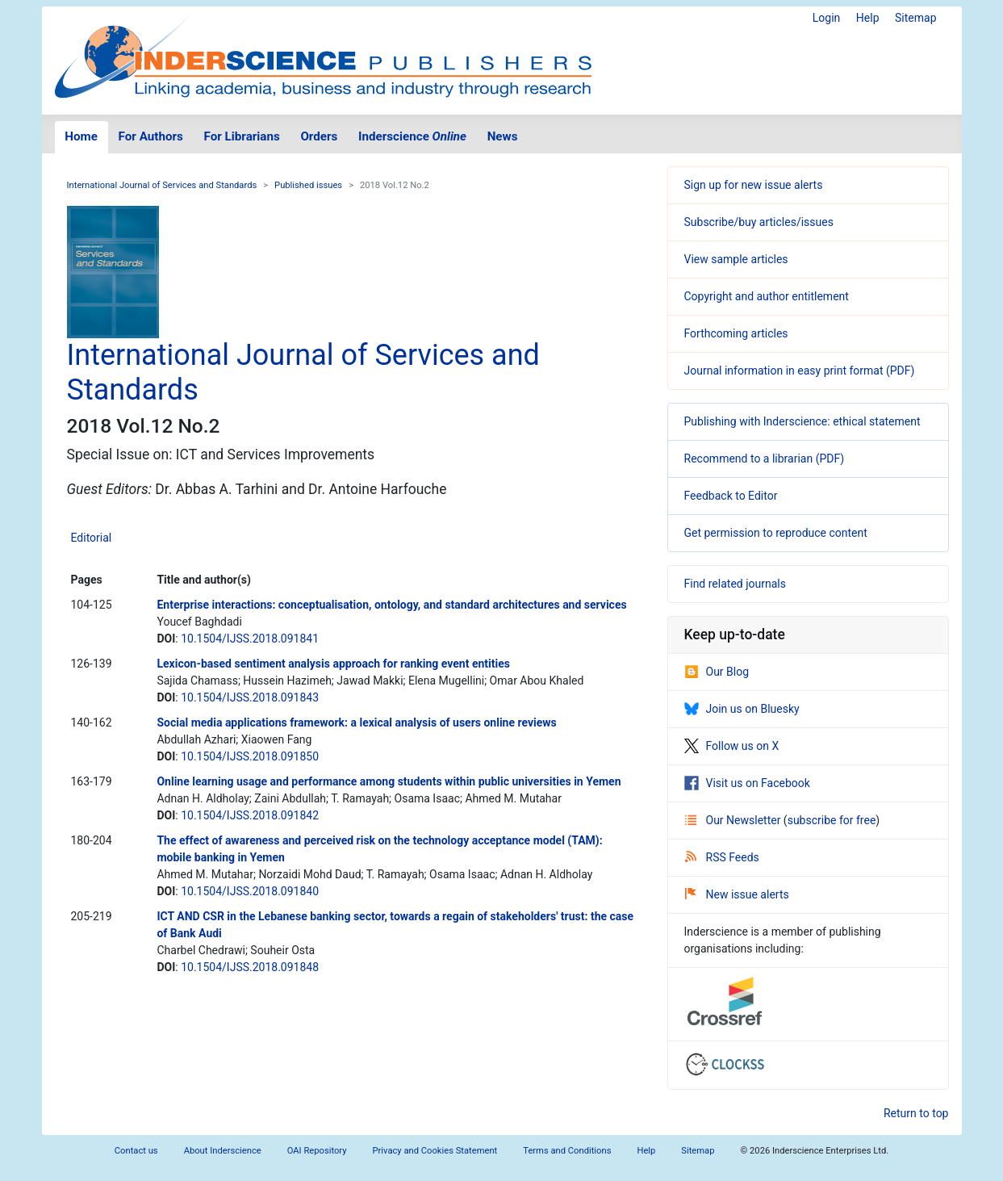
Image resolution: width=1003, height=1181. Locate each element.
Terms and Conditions (567, 1150)
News (502, 136)
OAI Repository (317, 1150)
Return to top (916, 1113)
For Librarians (241, 136)
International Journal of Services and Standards (162, 185)
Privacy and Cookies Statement (435, 1150)
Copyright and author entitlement (766, 296)
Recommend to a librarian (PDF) (764, 458)
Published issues (308, 185)
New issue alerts (737, 894)
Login (827, 17)
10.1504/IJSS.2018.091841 (250, 638)
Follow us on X (731, 745)
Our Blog (717, 671)
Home (81, 136)
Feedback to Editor (731, 495)
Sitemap (915, 17)
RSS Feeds (722, 857)
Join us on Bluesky (742, 708)
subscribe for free (832, 820)
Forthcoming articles (736, 333)
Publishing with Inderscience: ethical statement (802, 421)
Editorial (91, 537)
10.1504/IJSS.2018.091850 (250, 756)
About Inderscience (222, 1150)
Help (868, 17)
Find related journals (735, 583)
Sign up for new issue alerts (753, 184)
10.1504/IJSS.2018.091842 (250, 815)
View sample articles (736, 259)
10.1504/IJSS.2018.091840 (250, 891)
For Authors (151, 136)
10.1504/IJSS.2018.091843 (250, 697)
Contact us (136, 1150)
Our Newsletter (734, 820)
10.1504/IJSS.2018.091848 (250, 967)
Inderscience (412, 136)
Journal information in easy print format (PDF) (799, 370)
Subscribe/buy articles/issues (759, 222)
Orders (318, 136)
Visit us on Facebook (747, 783)
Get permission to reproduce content (775, 532)
